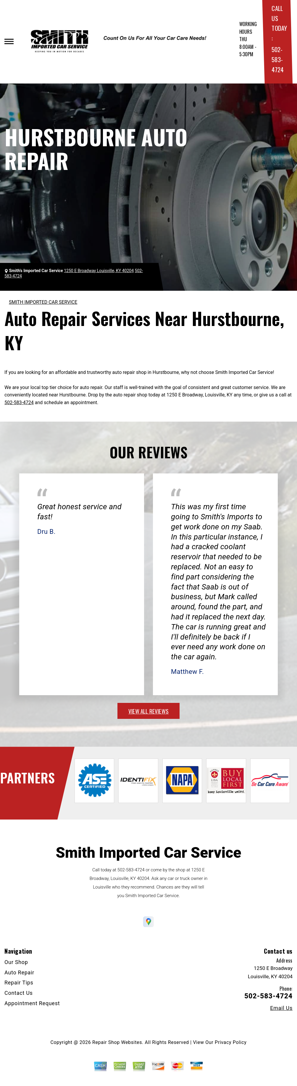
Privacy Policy (230, 1042)
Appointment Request (32, 1003)
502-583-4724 (277, 59)
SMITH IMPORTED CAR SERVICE (43, 302)
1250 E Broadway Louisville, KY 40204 (99, 270)
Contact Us (18, 993)
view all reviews (148, 711)
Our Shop (16, 962)
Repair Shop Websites (117, 1042)
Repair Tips (18, 982)
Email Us (281, 1008)
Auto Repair (19, 972)
